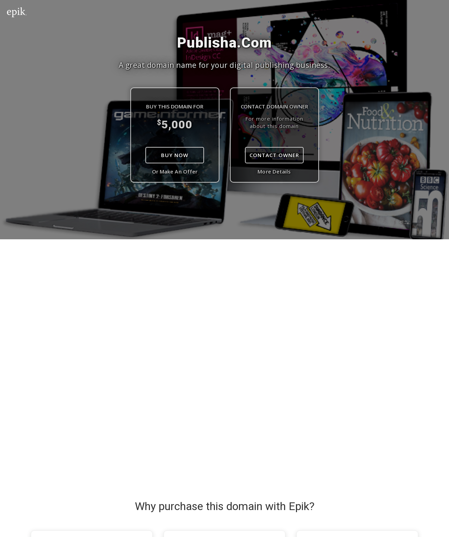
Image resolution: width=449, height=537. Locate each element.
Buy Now (174, 154)
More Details (274, 171)
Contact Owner (274, 154)
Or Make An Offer (175, 171)
